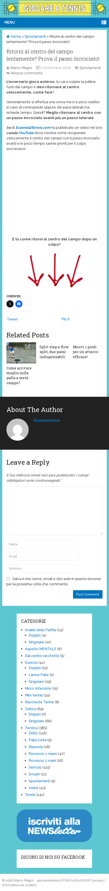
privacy (98, 880)
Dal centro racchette (42, 656)
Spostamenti (35, 36)
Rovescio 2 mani (42, 760)
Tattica (30, 709)
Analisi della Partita (40, 630)
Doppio (35, 635)
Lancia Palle (39, 675)
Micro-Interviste (38, 688)
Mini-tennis (34, 695)
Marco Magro (21, 68)
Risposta (36, 747)
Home (13, 36)
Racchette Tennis (39, 702)
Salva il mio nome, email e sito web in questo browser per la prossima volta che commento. (53, 581)
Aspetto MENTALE (40, 649)
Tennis (30, 795)
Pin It (65, 319)
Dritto (33, 733)
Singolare (36, 642)
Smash (34, 774)
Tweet (12, 319)
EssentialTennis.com (33, 127)
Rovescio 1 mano (43, 754)
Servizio (35, 767)
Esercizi (31, 663)
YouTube (26, 133)
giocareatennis (46, 420)
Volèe (33, 788)
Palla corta (37, 740)
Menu (9, 22)
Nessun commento (27, 73)
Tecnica (31, 728)
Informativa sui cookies (19, 885)
